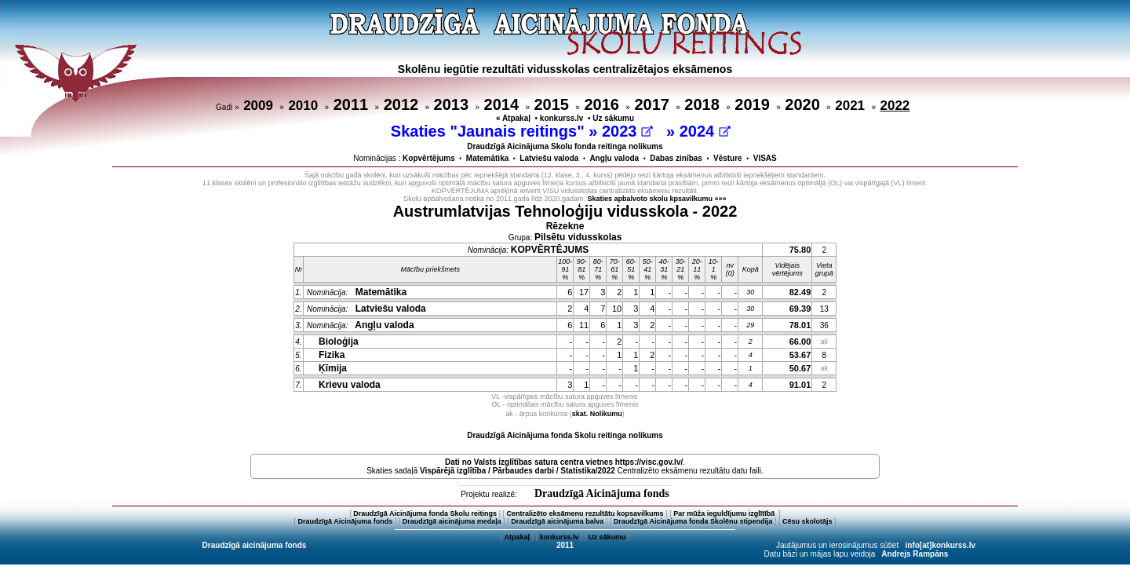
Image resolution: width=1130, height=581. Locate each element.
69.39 (800, 308)
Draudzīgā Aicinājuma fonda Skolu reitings (425, 513)
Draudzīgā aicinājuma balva (557, 521)
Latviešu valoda (548, 158)
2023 (627, 131)
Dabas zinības (676, 158)
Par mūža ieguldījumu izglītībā (725, 513)
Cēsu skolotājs (807, 521)
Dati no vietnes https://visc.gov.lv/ (564, 462)
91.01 (800, 384)
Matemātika (487, 158)
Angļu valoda (614, 158)
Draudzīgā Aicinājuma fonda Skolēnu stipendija (693, 521)
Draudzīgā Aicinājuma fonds (601, 493)
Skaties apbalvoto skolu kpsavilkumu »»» (657, 199)
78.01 (800, 325)
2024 (705, 131)
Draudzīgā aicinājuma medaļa (452, 521)
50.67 (800, 368)
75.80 (800, 249)
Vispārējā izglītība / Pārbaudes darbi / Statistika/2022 (517, 470)
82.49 (800, 292)
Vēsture (727, 158)
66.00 (800, 341)
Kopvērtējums (429, 158)
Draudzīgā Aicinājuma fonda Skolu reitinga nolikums (565, 435)
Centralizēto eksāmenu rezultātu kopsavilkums (585, 513)
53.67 (800, 355)
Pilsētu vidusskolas (578, 237)
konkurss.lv (562, 118)
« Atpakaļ (513, 118)
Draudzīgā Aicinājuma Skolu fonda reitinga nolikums (565, 146)
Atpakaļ (517, 537)
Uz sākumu (613, 118)
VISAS (765, 158)
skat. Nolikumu (597, 414)
